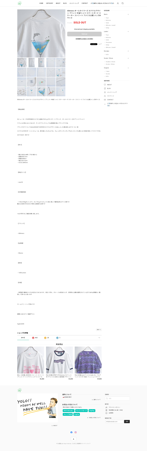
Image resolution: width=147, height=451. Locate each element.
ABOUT (58, 3)
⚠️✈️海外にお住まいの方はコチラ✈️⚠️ (102, 3)
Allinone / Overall (111, 47)
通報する (99, 329)
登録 (127, 421)
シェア (100, 44)
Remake (106, 51)
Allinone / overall (110, 25)
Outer (107, 23)
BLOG (65, 3)
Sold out (84, 34)
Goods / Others (110, 64)
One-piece (109, 42)
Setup (107, 27)
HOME (41, 3)
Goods (108, 74)
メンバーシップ (74, 3)
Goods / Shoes (108, 58)
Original (106, 68)
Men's (106, 14)
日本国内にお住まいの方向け (84, 39)
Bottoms (108, 20)
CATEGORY (49, 3)
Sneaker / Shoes (110, 61)
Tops (107, 18)
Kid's (107, 54)
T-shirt (107, 71)
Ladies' (106, 31)
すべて (23, 337)
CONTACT (85, 3)
